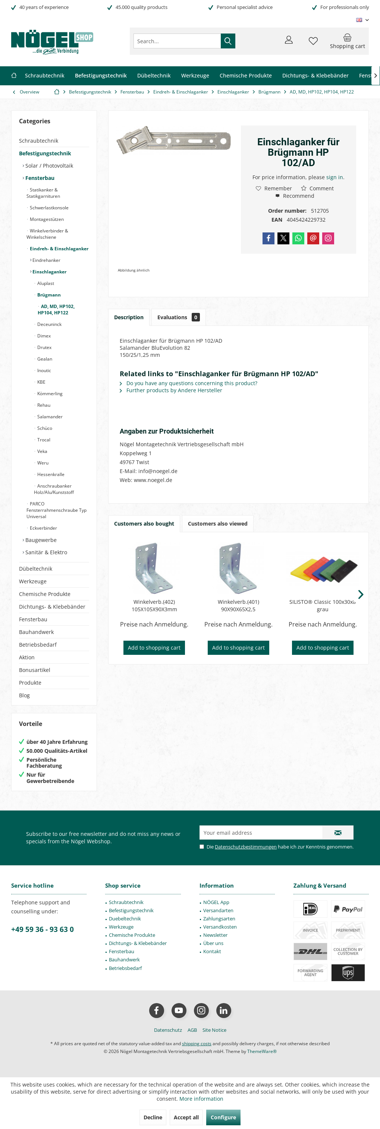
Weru (42, 463)
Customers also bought (144, 523)
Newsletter (215, 935)
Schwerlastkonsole (49, 207)
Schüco (44, 428)
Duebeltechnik (125, 918)
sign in (334, 177)
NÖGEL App (216, 902)
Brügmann (48, 295)
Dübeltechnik (35, 568)
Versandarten (218, 910)
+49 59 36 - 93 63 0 (42, 929)
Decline (153, 1117)
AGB (192, 1030)
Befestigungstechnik (45, 153)
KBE (40, 382)
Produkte (30, 682)
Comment (317, 188)
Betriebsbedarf (38, 644)
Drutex (43, 347)
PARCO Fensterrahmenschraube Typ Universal (56, 510)
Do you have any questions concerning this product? (188, 383)
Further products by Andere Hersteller (171, 390)
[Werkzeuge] (195, 75)
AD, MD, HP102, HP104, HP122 (56, 309)
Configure (223, 1117)
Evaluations (178, 317)
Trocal (43, 440)
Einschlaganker (48, 272)
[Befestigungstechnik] (101, 75)
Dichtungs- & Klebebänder (52, 606)
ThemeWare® (262, 1051)
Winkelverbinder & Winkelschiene (47, 234)
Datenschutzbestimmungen (246, 846)
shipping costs (196, 1043)
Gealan (44, 359)
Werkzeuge (33, 581)
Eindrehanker (45, 260)
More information (201, 1098)
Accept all (186, 1117)
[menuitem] (347, 41)
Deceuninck (49, 324)
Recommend (294, 195)
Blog (24, 695)
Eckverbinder (43, 528)
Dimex (43, 336)
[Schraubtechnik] (45, 75)
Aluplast (45, 283)
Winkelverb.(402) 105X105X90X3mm (154, 605)
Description (129, 317)
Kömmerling (49, 393)
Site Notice (214, 1030)
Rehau (43, 405)
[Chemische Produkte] (245, 75)
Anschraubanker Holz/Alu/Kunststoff (54, 489)
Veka (41, 451)
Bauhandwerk (36, 631)
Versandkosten (220, 926)
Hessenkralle (50, 474)
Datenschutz (168, 1030)
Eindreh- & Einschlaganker (58, 248)
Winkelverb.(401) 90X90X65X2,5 (238, 605)
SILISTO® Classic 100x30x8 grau (322, 605)
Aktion (27, 657)
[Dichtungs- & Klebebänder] (315, 75)
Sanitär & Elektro (45, 552)
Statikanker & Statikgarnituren (43, 193)
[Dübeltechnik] (154, 75)
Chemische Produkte (44, 593)
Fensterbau (39, 177)
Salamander (49, 416)
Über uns (213, 943)
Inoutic (43, 370)
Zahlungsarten (219, 918)
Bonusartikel (34, 669)
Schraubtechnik (38, 140)
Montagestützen (46, 219)
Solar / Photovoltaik (48, 165)
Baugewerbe (40, 539)
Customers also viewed (218, 523)
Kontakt (212, 951)
